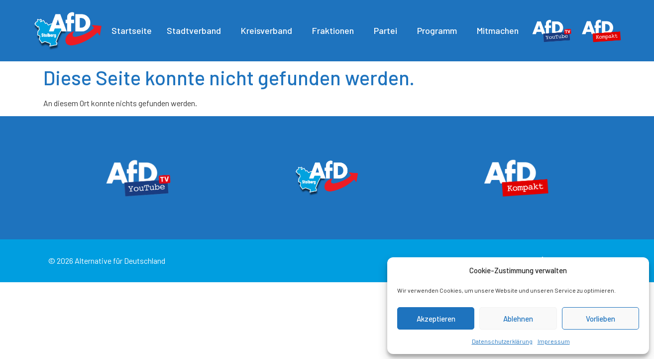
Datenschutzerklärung (502, 341)
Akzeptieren (436, 318)
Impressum (554, 341)
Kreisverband (269, 30)
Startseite (131, 30)
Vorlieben (600, 318)
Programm (439, 30)
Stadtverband (196, 30)
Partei (388, 30)
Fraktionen (335, 30)
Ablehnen (518, 318)
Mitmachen (500, 30)
